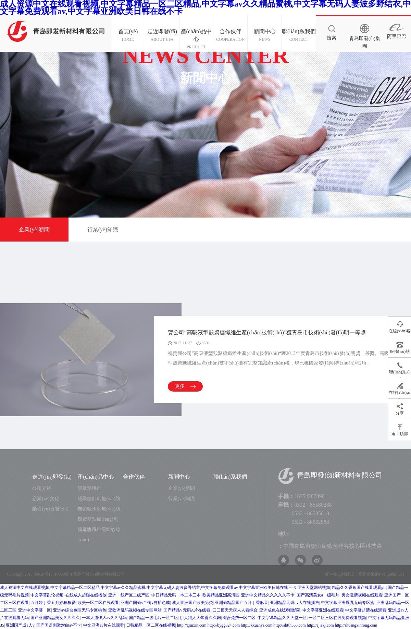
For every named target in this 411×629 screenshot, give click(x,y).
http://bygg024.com (224, 625)
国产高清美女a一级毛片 (318, 595)
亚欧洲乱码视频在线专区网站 (135, 610)
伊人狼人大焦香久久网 (200, 617)
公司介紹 (41, 488)
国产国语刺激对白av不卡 (58, 625)
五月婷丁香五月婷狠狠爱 (53, 602)
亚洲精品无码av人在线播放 (294, 602)
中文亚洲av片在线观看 (103, 625)
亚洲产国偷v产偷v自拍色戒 (145, 602)
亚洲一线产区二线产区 (128, 595)
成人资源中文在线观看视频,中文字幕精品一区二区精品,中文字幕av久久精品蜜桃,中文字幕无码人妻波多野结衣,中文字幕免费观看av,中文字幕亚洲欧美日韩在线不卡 (148, 587)
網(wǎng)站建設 (339, 574)
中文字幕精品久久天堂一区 (282, 617)
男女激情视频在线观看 (362, 595)
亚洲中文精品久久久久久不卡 (268, 595)
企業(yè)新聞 (34, 229)
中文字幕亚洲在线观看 (323, 610)
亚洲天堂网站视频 (313, 587)
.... (79, 539)
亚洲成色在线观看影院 (279, 610)
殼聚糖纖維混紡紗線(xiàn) (99, 531)
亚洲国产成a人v (20, 625)
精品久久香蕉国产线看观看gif (359, 587)
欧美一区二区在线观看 (98, 602)
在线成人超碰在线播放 (86, 595)
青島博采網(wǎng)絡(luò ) (381, 574)
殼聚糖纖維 (89, 488)
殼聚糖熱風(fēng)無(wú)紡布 (97, 521)
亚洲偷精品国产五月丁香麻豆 (241, 602)
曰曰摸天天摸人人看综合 (235, 610)
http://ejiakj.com (320, 625)
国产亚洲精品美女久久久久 (55, 617)
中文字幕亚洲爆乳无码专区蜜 (347, 602)
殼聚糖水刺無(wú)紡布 (98, 510)
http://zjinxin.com (192, 625)
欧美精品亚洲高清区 (220, 595)
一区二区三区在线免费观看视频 (337, 617)
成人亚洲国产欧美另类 (192, 602)
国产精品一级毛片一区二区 (153, 617)
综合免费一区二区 (239, 617)
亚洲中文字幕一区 (34, 610)
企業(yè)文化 (45, 498)
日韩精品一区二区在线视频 (150, 625)
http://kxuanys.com (256, 625)
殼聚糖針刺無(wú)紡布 (98, 500)
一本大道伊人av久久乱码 (104, 617)
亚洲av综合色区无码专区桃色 (79, 610)
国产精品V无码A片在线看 (186, 610)
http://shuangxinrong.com (356, 625)
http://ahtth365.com (289, 625)
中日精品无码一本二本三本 (176, 595)
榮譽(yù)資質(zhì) (50, 508)
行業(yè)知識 (102, 229)
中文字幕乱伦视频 (46, 595)
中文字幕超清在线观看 (365, 610)
